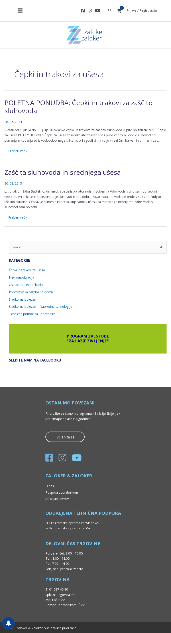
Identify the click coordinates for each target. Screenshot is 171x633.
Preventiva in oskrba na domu (31, 292)
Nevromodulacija (21, 277)
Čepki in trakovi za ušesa (27, 270)
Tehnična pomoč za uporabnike (32, 313)
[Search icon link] (110, 11)
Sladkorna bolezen (22, 299)
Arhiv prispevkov (57, 498)
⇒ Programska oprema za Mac (68, 528)
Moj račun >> (55, 599)
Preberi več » (18, 151)
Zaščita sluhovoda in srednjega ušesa (62, 172)
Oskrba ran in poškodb (26, 284)
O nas (49, 486)
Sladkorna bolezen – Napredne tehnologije (40, 306)
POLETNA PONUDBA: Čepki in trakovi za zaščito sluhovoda (78, 106)
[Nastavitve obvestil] (8, 623)
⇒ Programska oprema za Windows (72, 522)
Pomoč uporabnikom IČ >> (65, 605)
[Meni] (20, 10)
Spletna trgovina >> (60, 594)
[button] (65, 437)
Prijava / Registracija (141, 10)
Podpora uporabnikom (61, 492)
